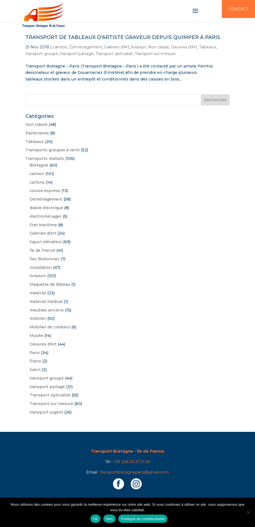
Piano (35, 361)
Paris (35, 352)
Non (109, 519)
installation (41, 267)
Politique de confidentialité (143, 519)
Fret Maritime (43, 224)
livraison (138, 47)
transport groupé (41, 53)
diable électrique (46, 207)
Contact (238, 9)
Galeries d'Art (116, 47)
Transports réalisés (44, 158)
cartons (37, 182)
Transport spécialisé (114, 53)
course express (45, 190)
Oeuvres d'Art (184, 47)
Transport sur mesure (155, 53)
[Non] (248, 512)
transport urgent (46, 412)
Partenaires (37, 133)
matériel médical (46, 301)
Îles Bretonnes (44, 258)
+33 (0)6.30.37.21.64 (131, 461)
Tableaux (207, 47)
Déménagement (85, 47)
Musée (36, 335)
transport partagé (77, 53)
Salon (35, 369)
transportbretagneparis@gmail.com (134, 472)
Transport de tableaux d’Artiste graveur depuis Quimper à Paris (122, 37)
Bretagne (39, 165)
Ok (95, 519)
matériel (38, 292)
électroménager (46, 216)
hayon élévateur (46, 241)
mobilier (38, 318)
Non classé (158, 47)
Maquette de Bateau (50, 284)
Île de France (42, 250)
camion (60, 47)
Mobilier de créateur (50, 326)
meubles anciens (47, 310)
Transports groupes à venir (52, 149)
